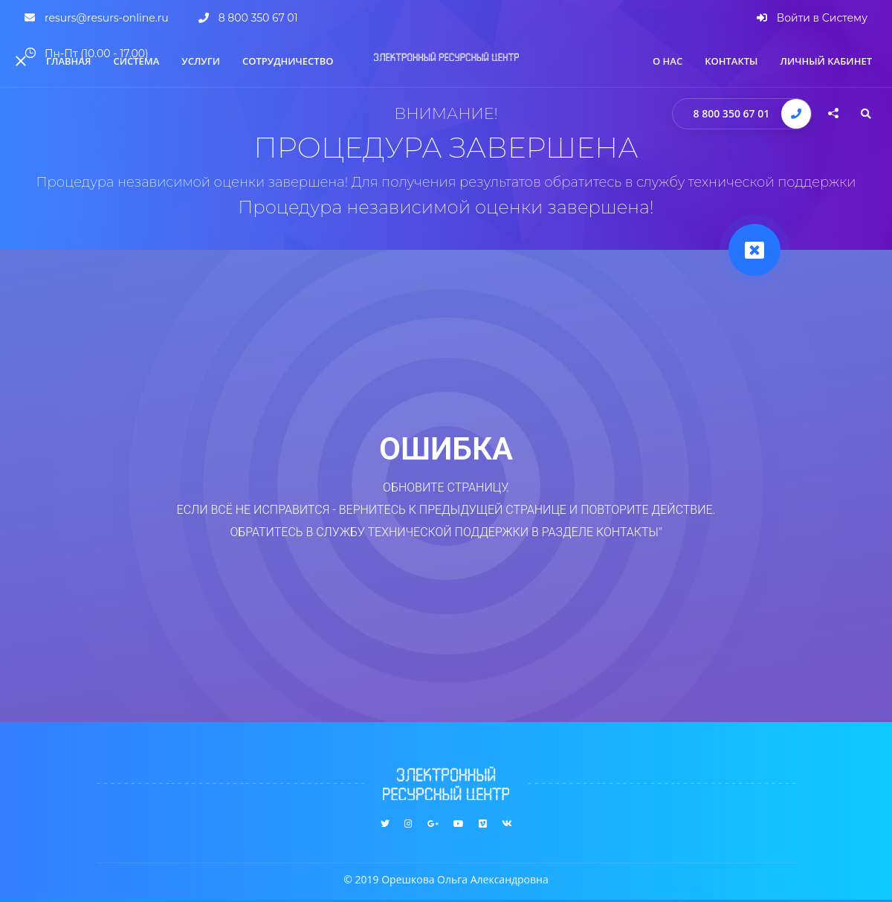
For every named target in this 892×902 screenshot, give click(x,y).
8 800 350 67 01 (732, 113)
